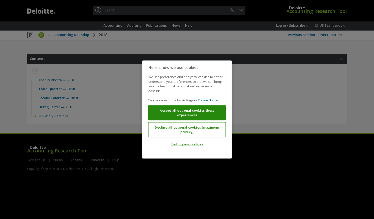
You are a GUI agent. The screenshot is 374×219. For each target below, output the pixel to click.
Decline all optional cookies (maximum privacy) (187, 129)
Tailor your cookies (187, 144)
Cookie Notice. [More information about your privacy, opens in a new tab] (208, 100)
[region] (187, 109)
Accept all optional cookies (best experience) (187, 113)
